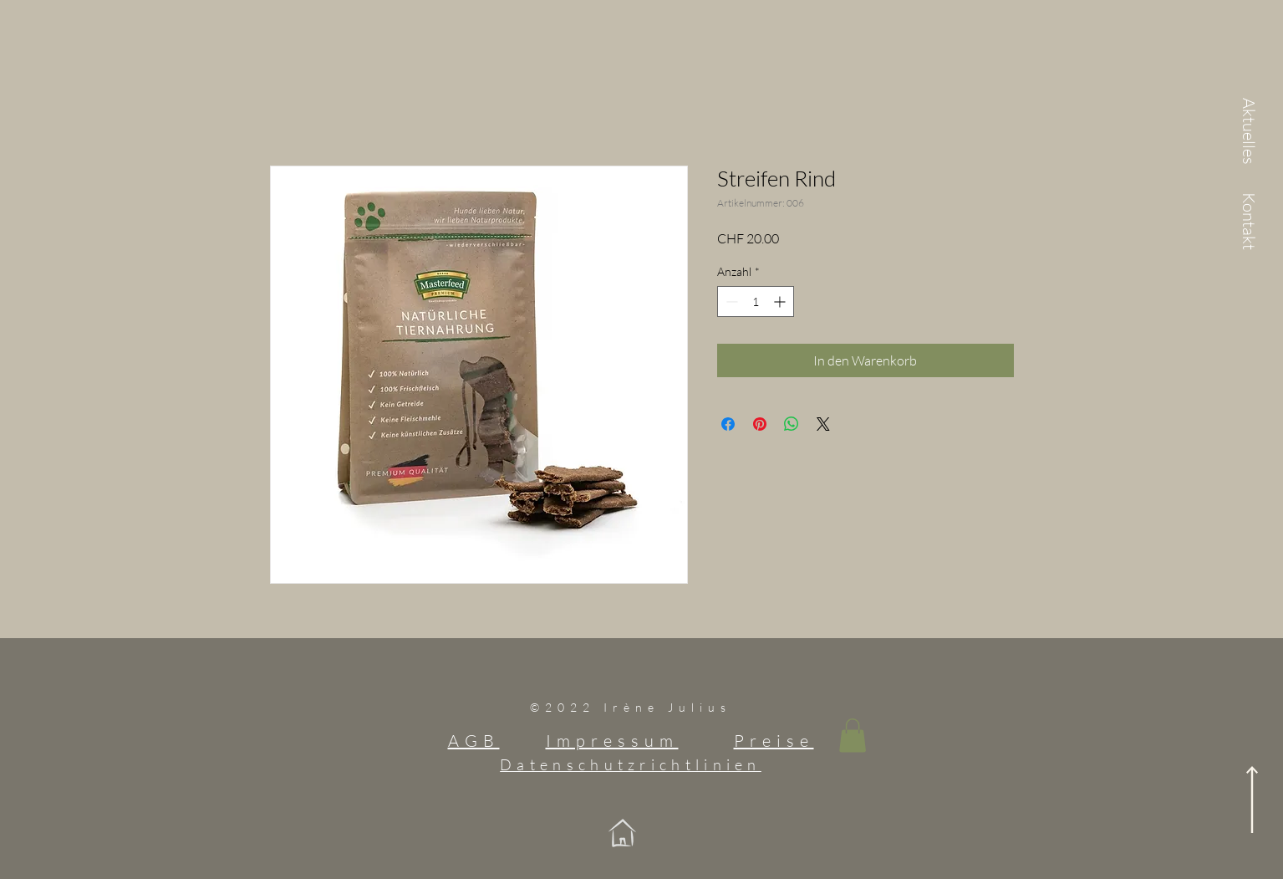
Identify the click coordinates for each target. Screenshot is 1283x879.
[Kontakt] (1248, 222)
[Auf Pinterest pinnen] (760, 424)
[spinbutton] (756, 301)
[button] (852, 735)
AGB (474, 740)
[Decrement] (730, 301)
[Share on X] (823, 424)
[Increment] (781, 301)
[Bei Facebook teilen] (728, 424)
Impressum (612, 740)
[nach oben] (1252, 799)
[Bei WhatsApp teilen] (792, 424)
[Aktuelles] (1248, 132)
